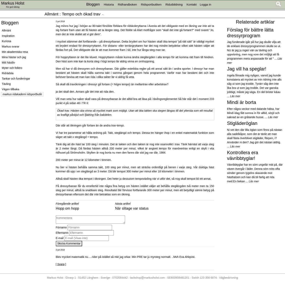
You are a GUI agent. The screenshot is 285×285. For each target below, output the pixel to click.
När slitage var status (132, 208)
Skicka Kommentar (69, 243)
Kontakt (192, 4)
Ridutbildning (174, 4)
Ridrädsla (7, 73)
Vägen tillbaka (10, 89)
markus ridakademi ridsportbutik (22, 94)
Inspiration (8, 35)
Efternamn (62, 232)
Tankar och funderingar (16, 78)
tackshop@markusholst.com (147, 277)
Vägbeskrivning (228, 277)
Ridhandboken (127, 4)
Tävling (6, 84)
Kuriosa (6, 41)
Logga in (205, 4)
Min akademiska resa (15, 51)
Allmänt (51, 14)
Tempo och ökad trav (81, 14)
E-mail (60, 238)
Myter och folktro (12, 67)
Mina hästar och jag (14, 57)
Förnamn (61, 227)
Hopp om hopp (67, 208)
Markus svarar (10, 46)
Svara (61, 264)
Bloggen (10, 22)
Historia (109, 4)
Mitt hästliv (8, 62)
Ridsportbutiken (151, 4)
